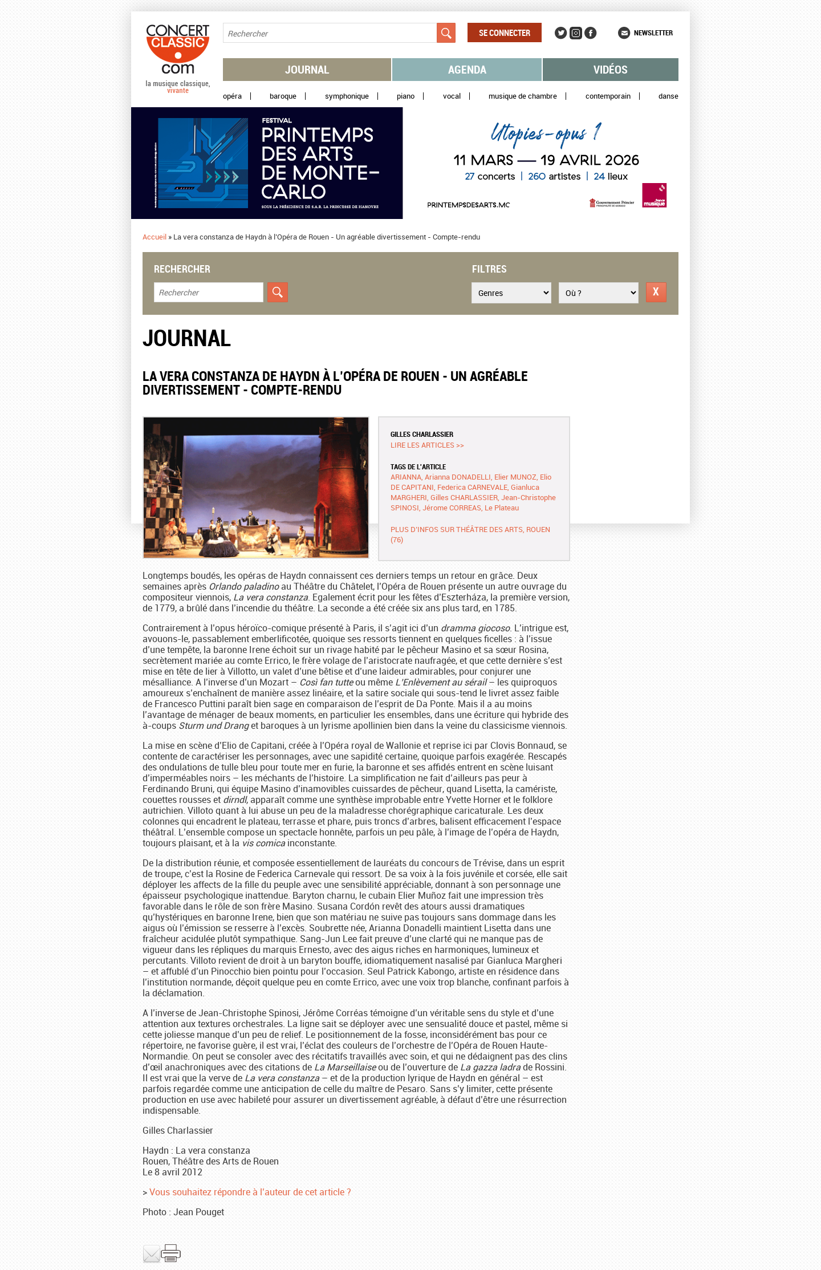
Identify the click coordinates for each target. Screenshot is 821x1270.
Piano (405, 96)
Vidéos (611, 69)
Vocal (452, 96)
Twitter (561, 33)
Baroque (283, 96)
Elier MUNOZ (515, 477)
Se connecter (504, 32)
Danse (668, 96)
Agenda (467, 69)
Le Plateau (502, 507)
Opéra (232, 96)
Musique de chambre (523, 96)
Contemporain (608, 96)
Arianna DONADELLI (458, 477)
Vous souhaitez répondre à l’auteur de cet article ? (250, 1192)
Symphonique (347, 96)
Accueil (154, 237)
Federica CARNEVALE (472, 487)
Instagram (576, 33)
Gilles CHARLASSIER (422, 434)
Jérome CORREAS (451, 507)
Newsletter (653, 32)
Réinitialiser (656, 292)
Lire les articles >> (427, 445)
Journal (307, 69)
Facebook (590, 33)
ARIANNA (406, 477)
